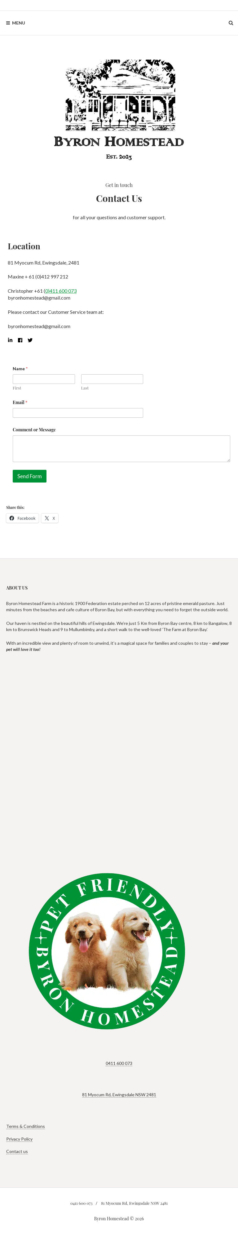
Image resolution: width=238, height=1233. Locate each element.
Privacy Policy (19, 1139)
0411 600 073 (119, 1063)
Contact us (17, 1151)
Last (85, 387)
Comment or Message (34, 429)
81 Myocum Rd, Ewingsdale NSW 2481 (119, 1094)
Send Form (29, 476)
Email (20, 402)
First (17, 387)
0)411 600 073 (61, 291)
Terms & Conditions (25, 1126)
